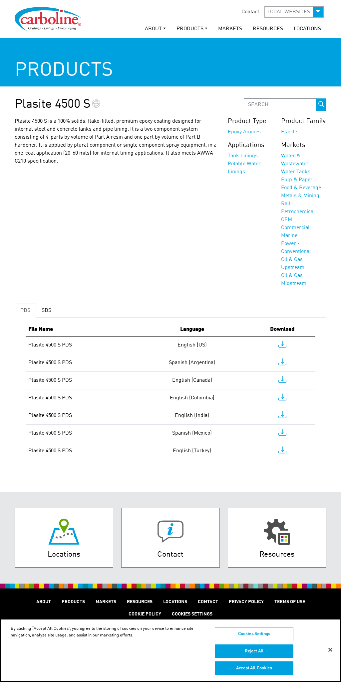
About (43, 602)
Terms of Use (289, 602)
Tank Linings (243, 156)
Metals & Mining (300, 196)
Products (73, 602)
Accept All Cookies (254, 672)
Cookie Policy (145, 614)
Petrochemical (298, 211)
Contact (250, 12)
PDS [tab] (25, 310)
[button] (294, 12)
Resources (268, 29)
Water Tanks (295, 172)
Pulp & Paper (297, 180)
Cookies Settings (254, 638)
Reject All (254, 655)
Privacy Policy (246, 602)
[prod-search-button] (321, 104)
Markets (230, 29)
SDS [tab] (46, 310)
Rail (285, 203)
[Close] (330, 653)
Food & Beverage (301, 188)
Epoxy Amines (244, 132)
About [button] (153, 29)
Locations (307, 29)
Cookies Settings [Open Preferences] (192, 614)
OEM (286, 219)
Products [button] (189, 29)
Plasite (289, 132)
